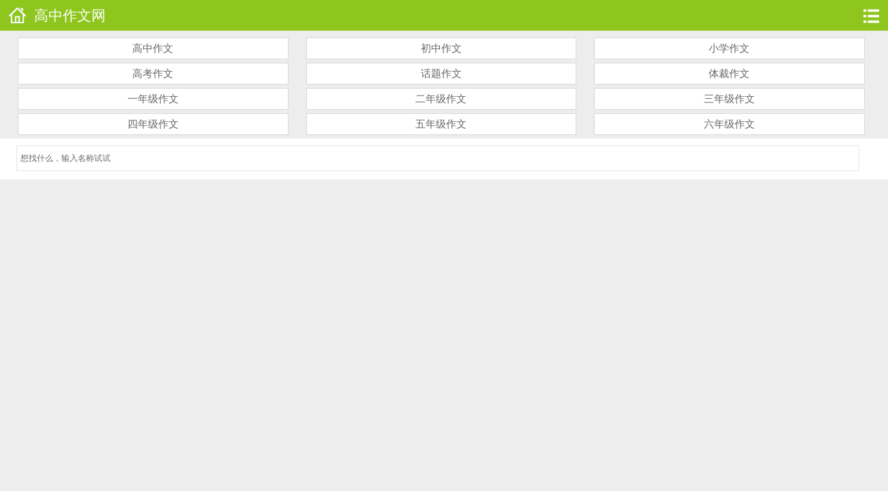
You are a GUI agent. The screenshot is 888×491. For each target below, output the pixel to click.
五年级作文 (441, 124)
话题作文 (441, 73)
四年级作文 (153, 124)
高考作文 (152, 73)
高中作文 (152, 48)
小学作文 (729, 48)
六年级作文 (729, 124)
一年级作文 (153, 98)
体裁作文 (729, 73)
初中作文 (441, 48)
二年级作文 (441, 98)
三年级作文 (729, 98)
